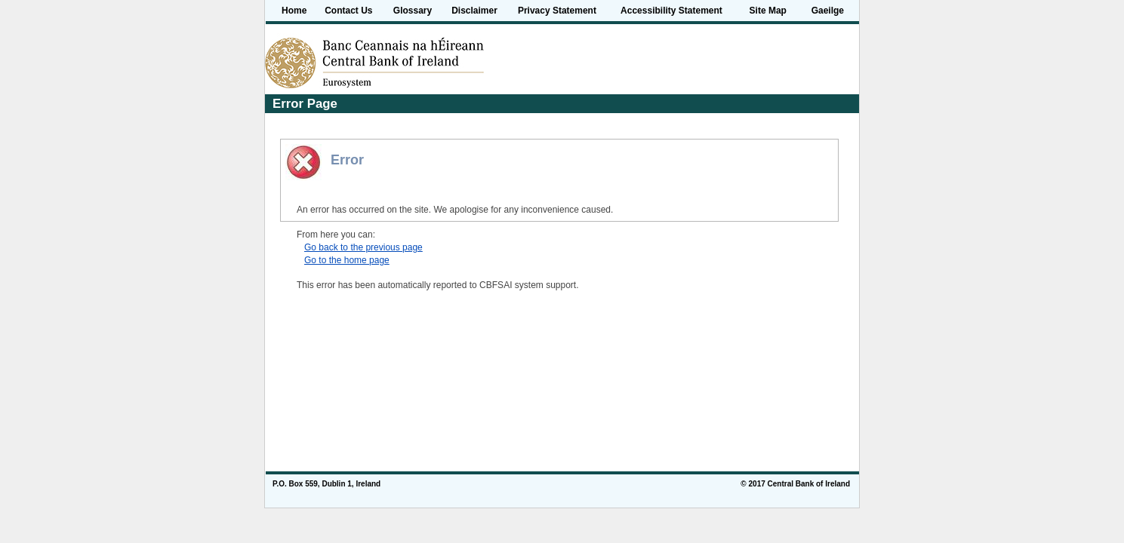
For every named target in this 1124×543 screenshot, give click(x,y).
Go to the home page (347, 260)
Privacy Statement (557, 10)
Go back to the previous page (363, 247)
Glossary (412, 10)
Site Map (768, 10)
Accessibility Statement (671, 10)
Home (294, 10)
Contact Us (348, 10)
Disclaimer (474, 10)
